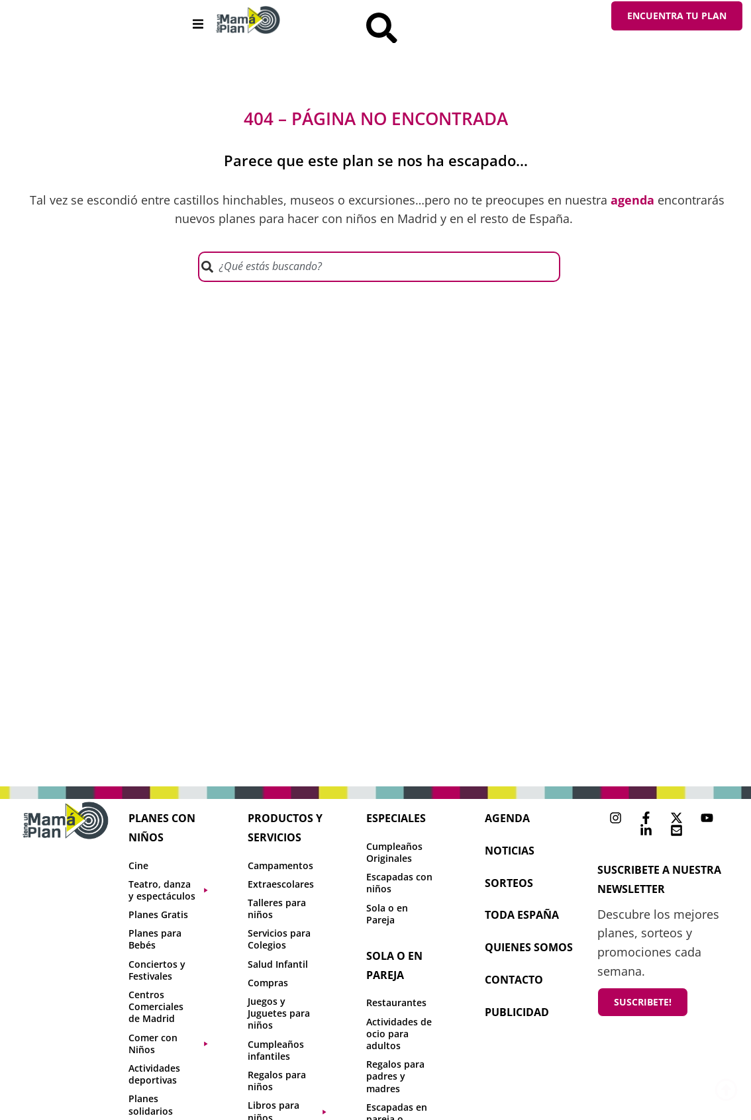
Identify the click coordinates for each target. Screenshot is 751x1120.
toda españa (522, 917)
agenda (507, 820)
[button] (197, 24)
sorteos (509, 885)
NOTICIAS (509, 852)
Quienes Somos (529, 950)
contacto (514, 981)
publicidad (517, 1014)
